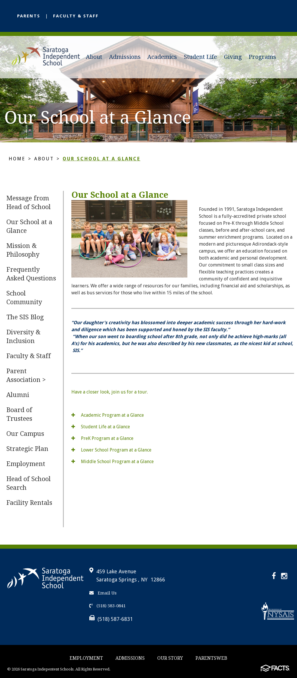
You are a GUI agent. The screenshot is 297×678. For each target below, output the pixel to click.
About (94, 56)
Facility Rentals (29, 502)
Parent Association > (26, 375)
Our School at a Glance (101, 159)
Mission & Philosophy (22, 250)
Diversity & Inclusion (23, 337)
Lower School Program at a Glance (111, 450)
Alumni (17, 394)
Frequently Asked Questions (31, 274)
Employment (25, 463)
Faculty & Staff (76, 16)
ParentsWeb (211, 658)
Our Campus (25, 433)
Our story (170, 658)
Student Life (200, 56)
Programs (262, 56)
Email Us (103, 593)
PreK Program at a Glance (102, 438)
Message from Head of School (28, 203)
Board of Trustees (19, 414)
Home (17, 159)
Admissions (125, 56)
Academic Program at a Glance (107, 415)
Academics (162, 56)
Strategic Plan (27, 448)
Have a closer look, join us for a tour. (109, 392)
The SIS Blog (25, 317)
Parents (28, 16)
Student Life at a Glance (100, 426)
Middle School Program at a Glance (112, 461)
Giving (233, 56)
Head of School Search (28, 483)
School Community (24, 298)
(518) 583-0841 (107, 605)
